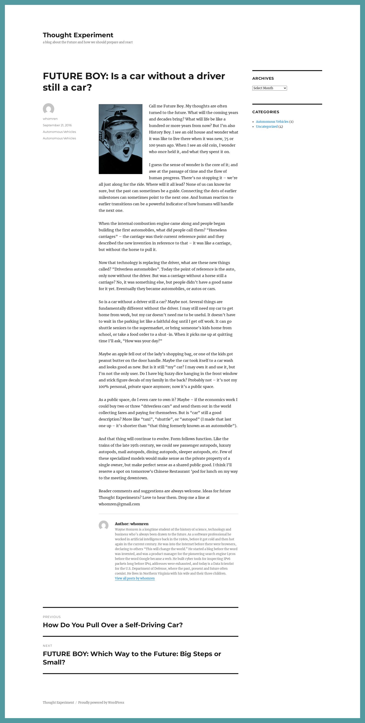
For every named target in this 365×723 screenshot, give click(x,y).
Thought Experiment (78, 35)
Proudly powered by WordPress (101, 703)
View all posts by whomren (135, 578)
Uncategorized (267, 127)
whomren (50, 118)
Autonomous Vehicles (59, 132)
